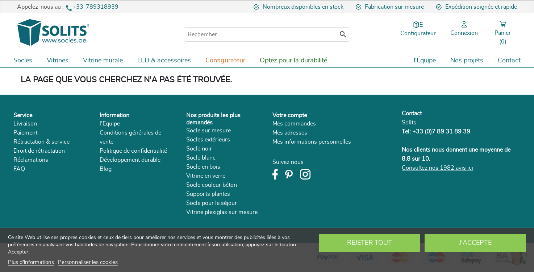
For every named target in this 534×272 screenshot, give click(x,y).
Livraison (25, 124)
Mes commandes (294, 124)
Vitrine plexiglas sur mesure (222, 212)
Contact (412, 113)
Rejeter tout (369, 243)
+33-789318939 (95, 7)
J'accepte (475, 243)
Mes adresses (289, 133)
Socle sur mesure (208, 130)
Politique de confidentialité (133, 151)
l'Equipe (110, 124)
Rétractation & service (41, 142)
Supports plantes (208, 194)
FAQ (19, 169)
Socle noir (199, 149)
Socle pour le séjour (211, 203)
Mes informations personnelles (311, 142)
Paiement (25, 133)
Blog (106, 169)
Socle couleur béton (211, 185)
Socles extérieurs (208, 140)
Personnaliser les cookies (88, 262)
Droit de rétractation (39, 151)
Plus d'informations (31, 262)
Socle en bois (203, 167)
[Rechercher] (267, 34)
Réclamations (30, 160)
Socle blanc (201, 158)
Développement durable (130, 160)
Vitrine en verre (205, 176)
